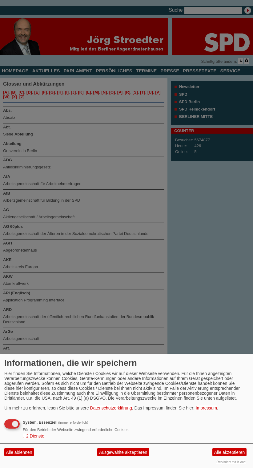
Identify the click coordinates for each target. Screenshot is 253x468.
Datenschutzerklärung (111, 407)
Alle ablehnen (19, 452)
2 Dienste (33, 436)
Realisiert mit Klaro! (231, 462)
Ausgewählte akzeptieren (123, 452)
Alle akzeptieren (229, 452)
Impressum (206, 407)
